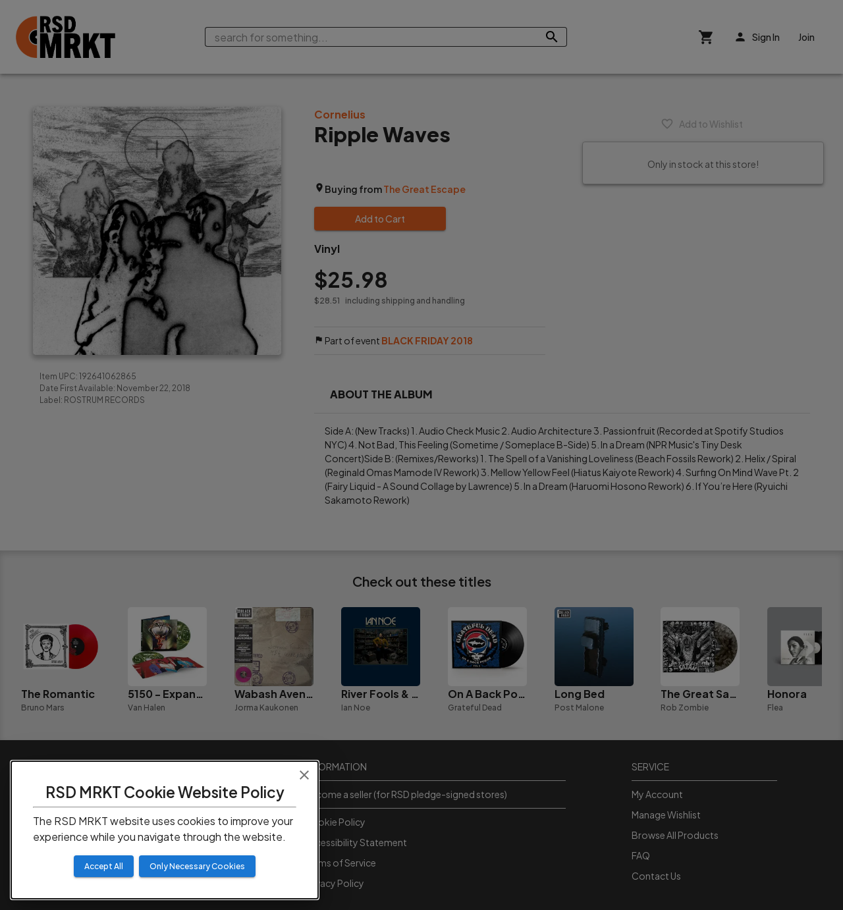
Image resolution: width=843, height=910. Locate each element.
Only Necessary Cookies (197, 866)
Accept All (103, 866)
